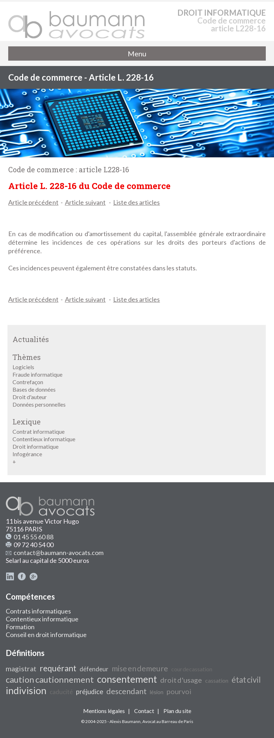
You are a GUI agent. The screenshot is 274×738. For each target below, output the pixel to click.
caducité (61, 692)
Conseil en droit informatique (46, 634)
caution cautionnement (50, 679)
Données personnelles (39, 404)
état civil (246, 679)
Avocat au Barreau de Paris (167, 721)
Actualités (30, 339)
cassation (216, 680)
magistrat (21, 668)
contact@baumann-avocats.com (58, 552)
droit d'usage (181, 680)
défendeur (94, 669)
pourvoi (179, 691)
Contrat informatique (38, 431)
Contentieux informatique (43, 439)
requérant (58, 668)
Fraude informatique (37, 374)
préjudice (89, 692)
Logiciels (23, 366)
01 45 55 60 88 (34, 537)
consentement (127, 679)
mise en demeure (140, 668)
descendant (126, 691)
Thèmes (26, 357)
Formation (20, 627)
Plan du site (177, 710)
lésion (156, 692)
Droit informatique (35, 446)
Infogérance (27, 454)
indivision (26, 690)
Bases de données (34, 389)
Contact (144, 710)
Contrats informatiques (38, 611)
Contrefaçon (27, 381)
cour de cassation (191, 669)
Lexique (26, 421)
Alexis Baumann (125, 721)
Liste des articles (136, 202)
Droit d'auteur (29, 396)
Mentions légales (104, 710)
